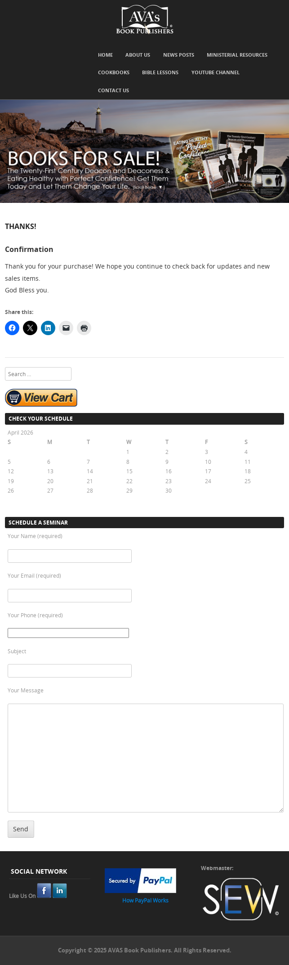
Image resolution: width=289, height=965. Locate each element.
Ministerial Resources (237, 54)
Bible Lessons (160, 72)
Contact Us (113, 90)
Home (105, 54)
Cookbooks (113, 72)
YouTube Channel (215, 72)
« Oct (14, 508)
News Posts (178, 54)
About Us (137, 54)
